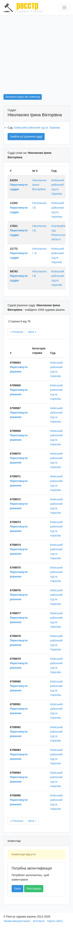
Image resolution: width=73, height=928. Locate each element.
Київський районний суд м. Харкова (37, 127)
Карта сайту (55, 921)
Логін (17, 888)
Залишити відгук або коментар (22, 96)
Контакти (39, 921)
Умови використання (16, 921)
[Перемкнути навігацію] (64, 7)
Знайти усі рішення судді (26, 136)
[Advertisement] (36, 53)
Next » (32, 331)
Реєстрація (34, 888)
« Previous (16, 331)
